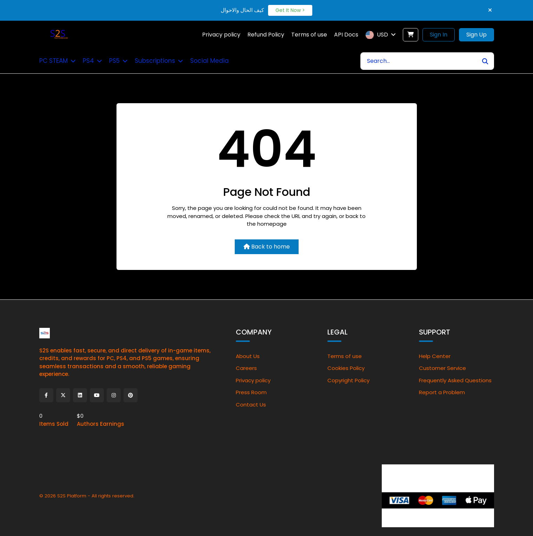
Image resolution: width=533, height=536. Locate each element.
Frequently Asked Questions (455, 380)
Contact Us (251, 404)
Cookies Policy (346, 368)
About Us (248, 356)
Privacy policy (253, 380)
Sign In (438, 35)
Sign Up (476, 35)
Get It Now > (290, 10)
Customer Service (442, 368)
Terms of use (344, 356)
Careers (246, 368)
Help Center (435, 356)
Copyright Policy (348, 380)
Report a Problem (442, 392)
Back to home (267, 247)
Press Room (251, 392)
